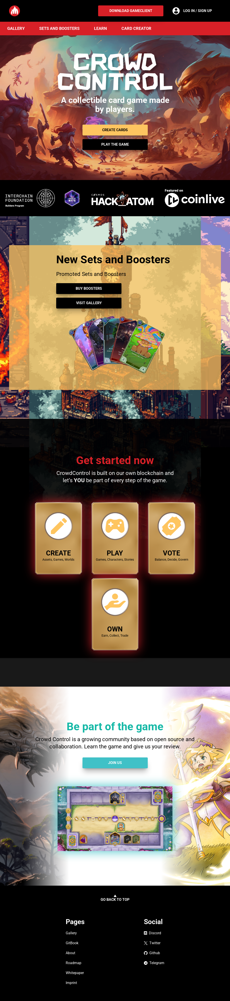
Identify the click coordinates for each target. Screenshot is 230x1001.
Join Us (115, 763)
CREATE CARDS (115, 130)
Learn (100, 28)
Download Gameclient (130, 11)
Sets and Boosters (59, 28)
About (70, 953)
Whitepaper (75, 973)
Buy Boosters (89, 288)
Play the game (115, 144)
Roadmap (73, 963)
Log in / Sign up (197, 11)
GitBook (72, 943)
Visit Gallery (89, 303)
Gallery (16, 28)
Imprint (71, 983)
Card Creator (136, 28)
